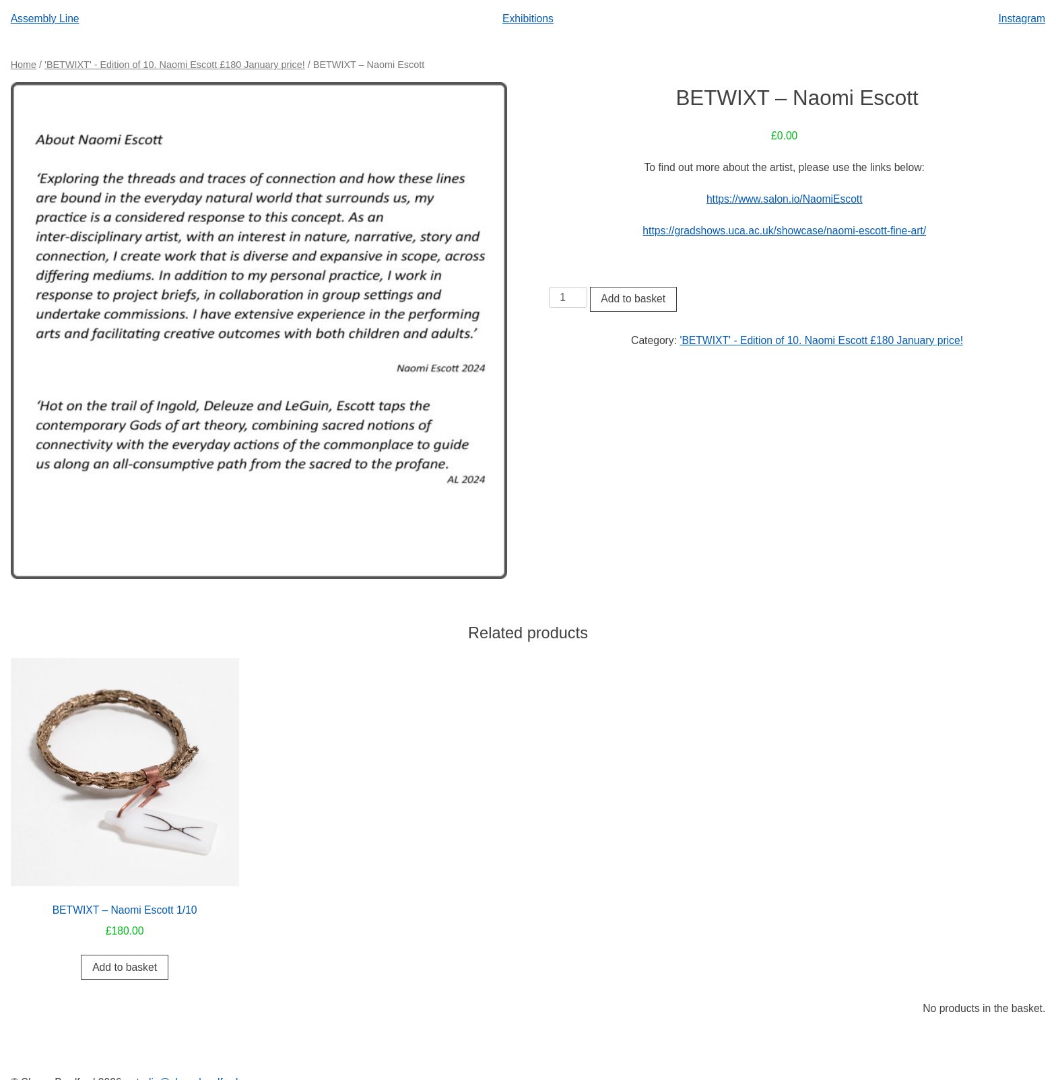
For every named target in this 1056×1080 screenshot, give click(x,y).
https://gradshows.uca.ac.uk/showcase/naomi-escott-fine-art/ (784, 230)
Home (23, 64)
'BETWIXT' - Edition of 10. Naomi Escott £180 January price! (174, 64)
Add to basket (633, 298)
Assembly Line (45, 18)
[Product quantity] (568, 297)
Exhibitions (528, 18)
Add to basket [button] (124, 967)
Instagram (1021, 18)
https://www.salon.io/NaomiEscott (784, 199)
